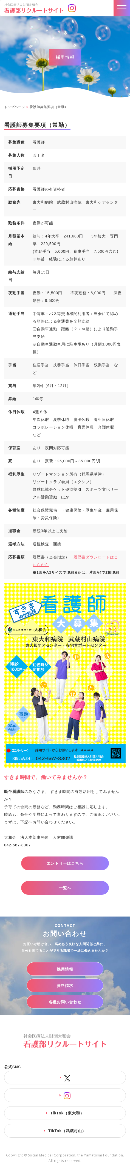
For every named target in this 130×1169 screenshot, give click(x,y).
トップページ (14, 107)
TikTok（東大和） (67, 1113)
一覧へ (65, 888)
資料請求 (65, 985)
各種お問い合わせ (65, 1002)
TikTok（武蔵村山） (67, 1131)
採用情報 (65, 969)
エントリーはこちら (65, 863)
